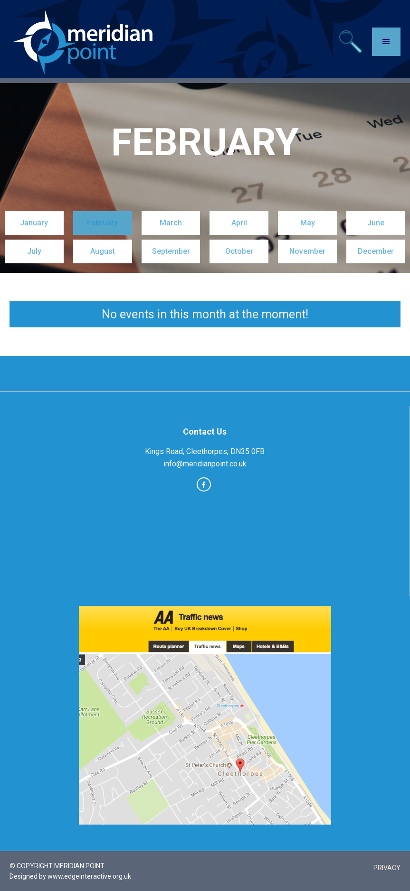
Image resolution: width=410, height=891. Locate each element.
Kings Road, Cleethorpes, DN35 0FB (205, 451)
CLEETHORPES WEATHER (205, 549)
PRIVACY (386, 868)
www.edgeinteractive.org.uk (89, 876)
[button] (386, 42)
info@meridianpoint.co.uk (205, 463)
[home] (84, 41)
